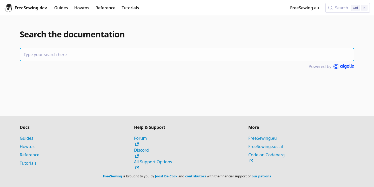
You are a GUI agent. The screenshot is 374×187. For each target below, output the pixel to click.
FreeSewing (112, 176)
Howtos (81, 8)
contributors (195, 176)
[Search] (187, 54)
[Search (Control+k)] (347, 8)
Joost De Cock (166, 176)
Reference (106, 8)
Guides (61, 8)
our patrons (261, 176)
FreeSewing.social (265, 146)
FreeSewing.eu (304, 8)
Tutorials (130, 8)
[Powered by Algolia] (343, 66)
